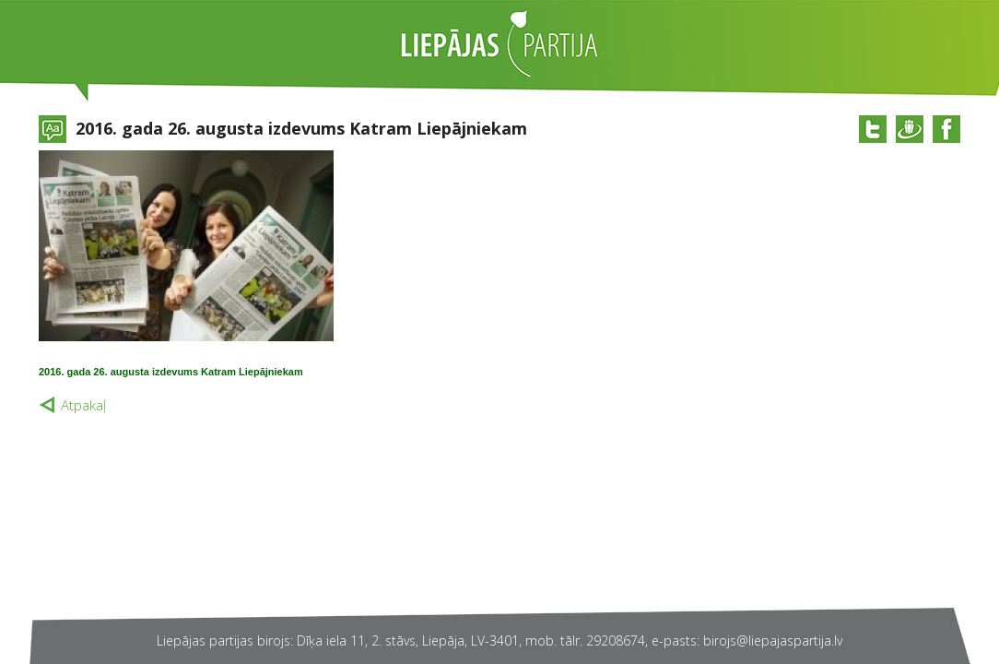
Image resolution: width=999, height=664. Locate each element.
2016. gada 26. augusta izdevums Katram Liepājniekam (171, 371)
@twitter (873, 129)
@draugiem (909, 129)
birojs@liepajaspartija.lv (772, 640)
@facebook (946, 129)
